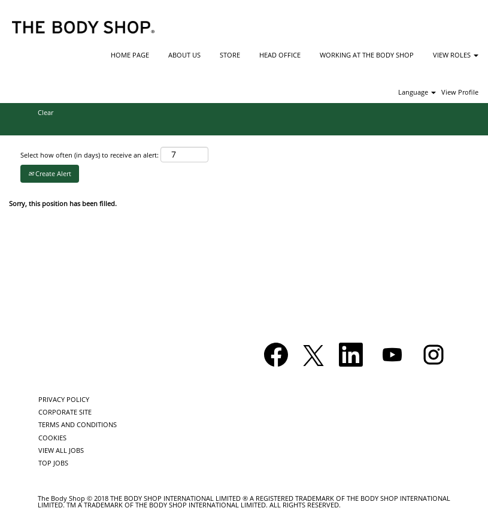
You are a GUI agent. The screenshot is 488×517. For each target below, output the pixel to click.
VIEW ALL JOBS (61, 450)
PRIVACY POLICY (63, 399)
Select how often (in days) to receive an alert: (89, 154)
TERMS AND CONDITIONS (77, 424)
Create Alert (49, 173)
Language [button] (417, 92)
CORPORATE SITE (65, 412)
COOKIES (52, 438)
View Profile (459, 92)
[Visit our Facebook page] (276, 355)
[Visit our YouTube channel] (392, 355)
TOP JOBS (53, 463)
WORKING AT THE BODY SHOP (367, 54)
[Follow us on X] (313, 356)
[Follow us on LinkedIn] (351, 355)
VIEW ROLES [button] (455, 54)
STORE (230, 54)
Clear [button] (45, 112)
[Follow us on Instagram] (433, 355)
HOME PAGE (130, 54)
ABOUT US (184, 54)
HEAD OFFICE (280, 54)
